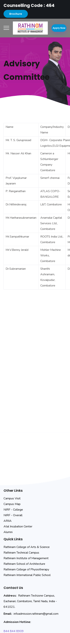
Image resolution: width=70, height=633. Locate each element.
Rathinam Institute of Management (26, 558)
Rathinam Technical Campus (21, 553)
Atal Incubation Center (18, 526)
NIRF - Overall (13, 515)
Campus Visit (12, 498)
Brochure (15, 14)
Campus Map (12, 504)
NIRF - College (13, 510)
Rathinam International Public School (27, 575)
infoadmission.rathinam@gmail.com (36, 614)
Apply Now (59, 28)
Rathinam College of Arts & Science (27, 547)
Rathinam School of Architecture (24, 564)
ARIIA (8, 521)
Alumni (8, 532)
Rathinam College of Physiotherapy (26, 569)
